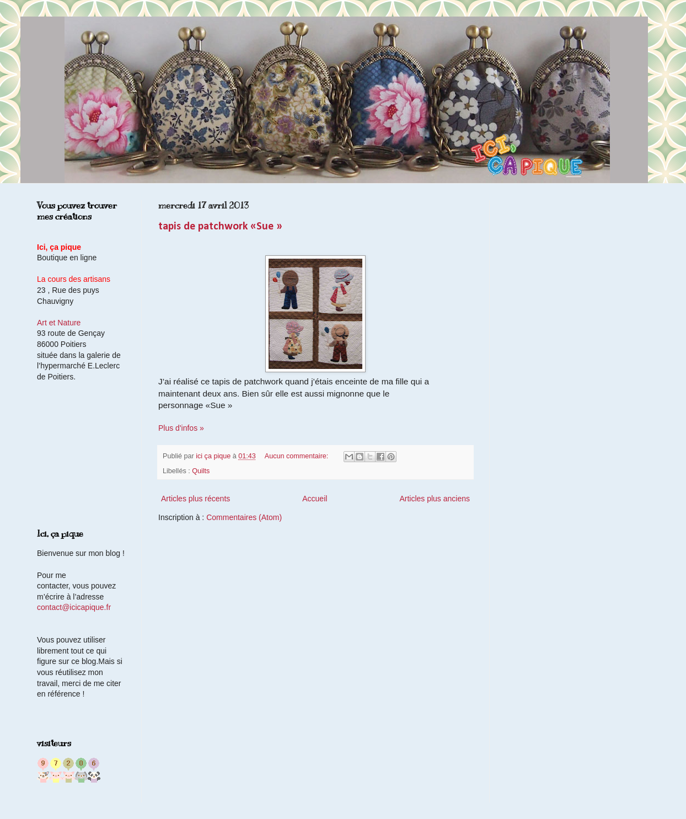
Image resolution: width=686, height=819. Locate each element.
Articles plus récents (195, 498)
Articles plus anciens (434, 498)
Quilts (201, 471)
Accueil (314, 498)
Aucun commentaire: (297, 456)
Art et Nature (59, 322)
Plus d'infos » (181, 428)
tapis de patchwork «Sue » (220, 226)
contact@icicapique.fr (74, 607)
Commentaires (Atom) (244, 517)
